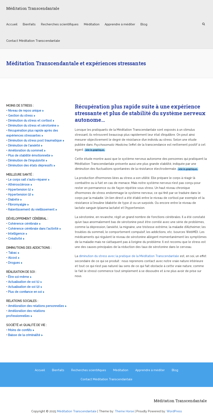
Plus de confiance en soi (25, 291)
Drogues (14, 262)
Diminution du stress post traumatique (35, 140)
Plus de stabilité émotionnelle (29, 155)
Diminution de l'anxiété (24, 145)
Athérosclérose (19, 184)
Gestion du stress (20, 115)
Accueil (11, 24)
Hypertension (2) (19, 194)
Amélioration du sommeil (25, 150)
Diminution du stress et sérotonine (32, 125)
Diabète (13, 199)
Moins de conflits (20, 330)
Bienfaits (29, 24)
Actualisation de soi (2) (24, 286)
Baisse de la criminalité (24, 335)
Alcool (12, 257)
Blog (143, 24)
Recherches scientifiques (60, 24)
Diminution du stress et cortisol (30, 120)
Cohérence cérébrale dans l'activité (33, 228)
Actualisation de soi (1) (23, 281)
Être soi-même (18, 276)
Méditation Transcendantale (32, 8)
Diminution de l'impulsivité (26, 160)
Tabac (12, 252)
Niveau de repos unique (24, 110)
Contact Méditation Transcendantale (33, 41)
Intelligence (16, 233)
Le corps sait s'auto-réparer (27, 179)
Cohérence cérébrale (23, 223)
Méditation (91, 24)
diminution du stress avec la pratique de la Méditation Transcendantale (129, 256)
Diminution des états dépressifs (30, 165)
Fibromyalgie (17, 204)
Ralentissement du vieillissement (31, 209)
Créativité (15, 238)
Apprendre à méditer (120, 24)
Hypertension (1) (19, 189)
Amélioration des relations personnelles (36, 306)
